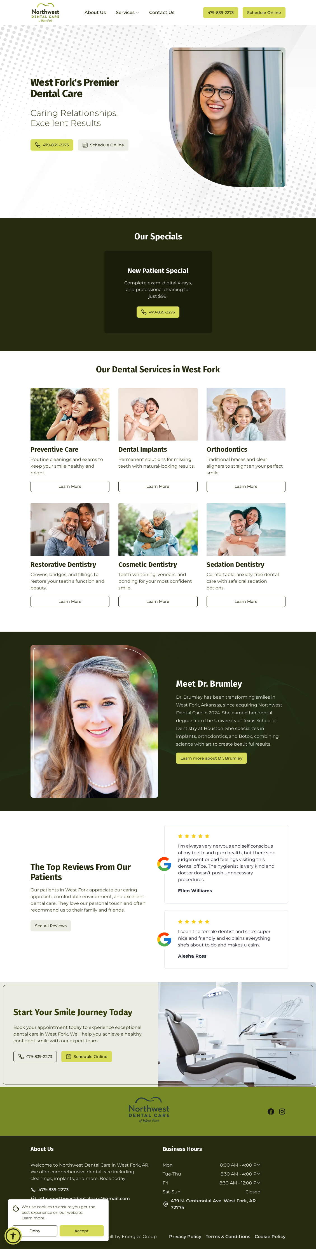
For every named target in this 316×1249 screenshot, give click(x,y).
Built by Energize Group (130, 1236)
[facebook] (271, 1111)
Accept (81, 1231)
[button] (13, 1235)
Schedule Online (264, 12)
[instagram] (282, 1111)
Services (127, 12)
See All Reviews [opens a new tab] (51, 925)
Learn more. (33, 1218)
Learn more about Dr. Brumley (211, 758)
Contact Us (161, 12)
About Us (95, 12)
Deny (34, 1231)
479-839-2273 (221, 12)
